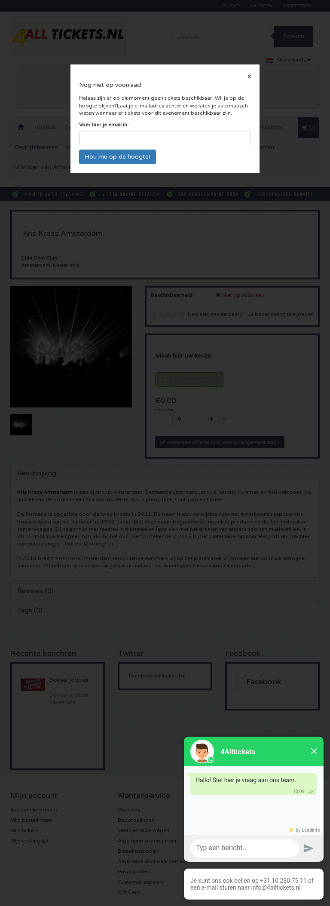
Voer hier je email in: (103, 125)
